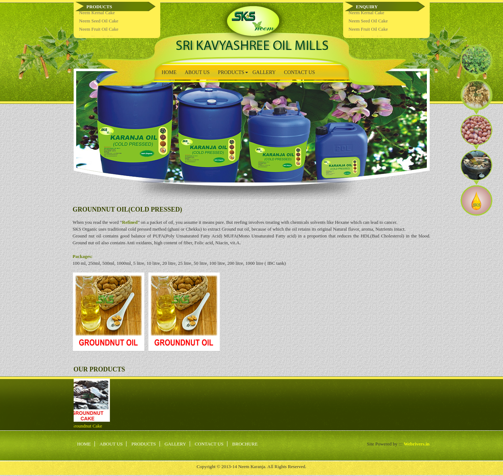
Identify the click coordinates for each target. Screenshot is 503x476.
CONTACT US (299, 72)
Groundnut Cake (83, 426)
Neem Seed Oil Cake (98, 24)
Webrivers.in (417, 444)
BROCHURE (175, 85)
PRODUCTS (231, 72)
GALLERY (264, 72)
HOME (169, 72)
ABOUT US (197, 72)
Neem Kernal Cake (97, 15)
